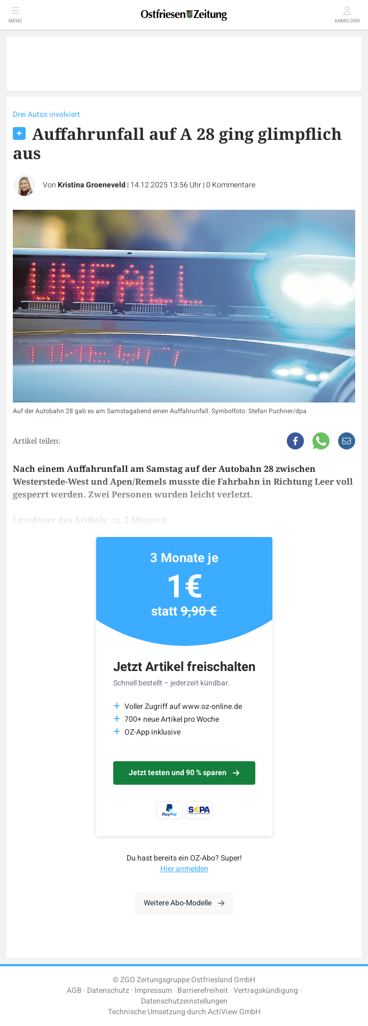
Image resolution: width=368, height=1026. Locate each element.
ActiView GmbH (234, 1011)
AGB (74, 990)
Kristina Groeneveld (92, 185)
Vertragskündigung (265, 990)
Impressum (153, 990)
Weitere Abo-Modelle (184, 903)
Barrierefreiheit (202, 990)
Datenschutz (108, 990)
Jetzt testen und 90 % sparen (184, 772)
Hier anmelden (184, 868)
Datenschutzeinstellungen (184, 1001)
